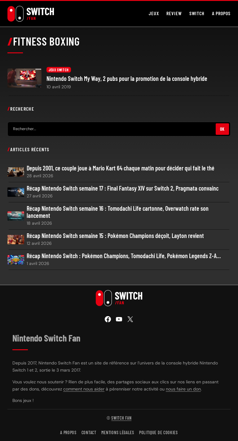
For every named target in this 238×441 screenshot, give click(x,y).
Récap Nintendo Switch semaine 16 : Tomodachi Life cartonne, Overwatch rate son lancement (118, 212)
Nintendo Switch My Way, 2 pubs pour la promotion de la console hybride (126, 78)
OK (222, 129)
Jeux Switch (59, 70)
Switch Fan (121, 418)
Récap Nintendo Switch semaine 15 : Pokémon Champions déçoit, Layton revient (115, 235)
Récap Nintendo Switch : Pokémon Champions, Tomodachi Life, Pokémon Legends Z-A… (124, 255)
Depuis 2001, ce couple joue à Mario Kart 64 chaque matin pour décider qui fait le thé (120, 168)
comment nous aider (83, 389)
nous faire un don (183, 389)
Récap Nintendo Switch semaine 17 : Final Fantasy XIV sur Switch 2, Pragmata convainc (122, 188)
